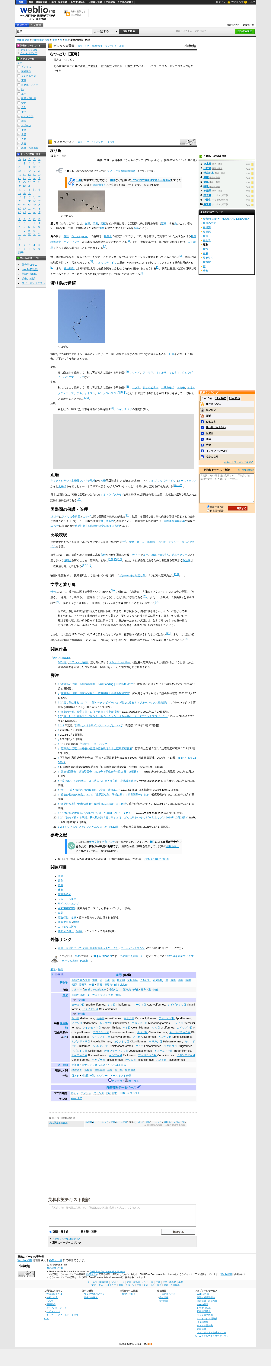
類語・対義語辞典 (38, 2)
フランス (99, 1093)
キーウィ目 (139, 1004)
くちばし (145, 980)
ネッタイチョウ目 (179, 1032)
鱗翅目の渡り (66, 931)
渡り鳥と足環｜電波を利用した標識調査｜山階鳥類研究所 (95, 693)
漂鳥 (60, 885)
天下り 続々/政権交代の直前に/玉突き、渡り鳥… (90, 789)
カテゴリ (117, 1080)
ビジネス (26, 66)
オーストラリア (187, 480)
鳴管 (180, 980)
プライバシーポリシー (57, 1308)
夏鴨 (205, 249)
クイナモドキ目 (91, 1027)
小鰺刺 (207, 199)
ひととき (211, 421)
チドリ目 (142, 1032)
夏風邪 (207, 231)
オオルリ (161, 372)
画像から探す (91, 1297)
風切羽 (121, 980)
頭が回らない (213, 404)
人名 (23, 139)
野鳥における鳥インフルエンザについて (99, 725)
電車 (23, 80)
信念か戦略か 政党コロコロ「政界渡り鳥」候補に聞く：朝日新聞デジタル (105, 794)
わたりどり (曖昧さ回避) (121, 171)
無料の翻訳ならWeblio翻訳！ (78, 13)
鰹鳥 (113, 1122)
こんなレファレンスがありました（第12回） (94, 826)
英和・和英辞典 (59, 2)
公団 (153, 554)
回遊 (60, 876)
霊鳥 (147, 1122)
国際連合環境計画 (174, 521)
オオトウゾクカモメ (112, 494)
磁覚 (60, 912)
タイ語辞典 (202, 1322)
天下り (136, 554)
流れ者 (162, 541)
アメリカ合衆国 (71, 516)
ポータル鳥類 (70, 960)
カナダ (87, 516)
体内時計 (69, 268)
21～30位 (234, 398)
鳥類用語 (130, 1070)
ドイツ (74, 1093)
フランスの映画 (78, 662)
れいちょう (156, 1122)
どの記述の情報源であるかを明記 (151, 180)
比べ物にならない (216, 427)
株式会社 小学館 (55, 1267)
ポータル (133, 1080)
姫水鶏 (207, 163)
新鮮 (208, 415)
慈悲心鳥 (208, 172)
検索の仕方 (52, 1297)
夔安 (205, 270)
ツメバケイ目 (101, 1046)
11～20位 (220, 398)
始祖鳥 (75, 1064)
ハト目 (127, 1027)
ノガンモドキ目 (186, 1055)
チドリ (128, 409)
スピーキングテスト (33, 283)
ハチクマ (68, 377)
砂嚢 (91, 984)
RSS (149, 1344)
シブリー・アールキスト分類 (114, 1075)
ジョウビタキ (150, 387)
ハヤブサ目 (98, 1059)
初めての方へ (233, 25)
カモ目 (100, 1018)
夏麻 (205, 253)
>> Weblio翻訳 (246, 470)
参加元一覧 (248, 25)
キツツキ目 (115, 1055)
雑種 (155, 989)
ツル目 (156, 1027)
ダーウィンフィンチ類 (100, 995)
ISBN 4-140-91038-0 (156, 859)
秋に (103, 66)
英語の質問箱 (29, 273)
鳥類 (77, 956)
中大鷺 (207, 195)
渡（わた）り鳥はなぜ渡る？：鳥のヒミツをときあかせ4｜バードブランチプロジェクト (115, 716)
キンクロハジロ (106, 393)
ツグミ (136, 387)
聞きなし (115, 989)
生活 (23, 111)
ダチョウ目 (78, 1004)
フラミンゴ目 (101, 1032)
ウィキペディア (64, 142)
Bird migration (80, 236)
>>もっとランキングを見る (238, 462)
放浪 (131, 541)
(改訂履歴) (91, 1274)
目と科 (75, 1075)
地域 (61, 66)
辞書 (21, 2)
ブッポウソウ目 (147, 1055)
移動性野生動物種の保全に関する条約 (97, 525)
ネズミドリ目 (79, 1050)
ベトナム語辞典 (205, 1325)
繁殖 (103, 223)
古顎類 (81, 999)
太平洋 (62, 486)
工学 (23, 93)
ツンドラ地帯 (87, 480)
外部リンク (108, 841)
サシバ (80, 377)
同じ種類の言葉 (40, 39)
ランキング (110, 46)
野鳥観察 (99, 1070)
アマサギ (148, 372)
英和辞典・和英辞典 (207, 1301)
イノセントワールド (217, 450)
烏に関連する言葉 (58, 1122)
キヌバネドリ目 (163, 1050)
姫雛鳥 (167, 1122)
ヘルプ (251, 2)
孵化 (136, 989)
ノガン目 (77, 1023)
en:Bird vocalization (95, 989)
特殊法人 (163, 554)
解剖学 (64, 982)
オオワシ (89, 393)
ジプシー (173, 541)
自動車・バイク (29, 84)
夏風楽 (207, 227)
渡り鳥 (127, 989)
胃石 (99, 984)
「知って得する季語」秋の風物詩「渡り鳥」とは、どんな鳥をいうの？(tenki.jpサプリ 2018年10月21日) (125, 817)
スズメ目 (161, 1059)
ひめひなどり (178, 1122)
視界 (107, 984)
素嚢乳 (83, 984)
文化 (23, 107)
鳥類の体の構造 (81, 980)
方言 (23, 143)
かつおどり (121, 1122)
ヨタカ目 (129, 1018)
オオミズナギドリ (106, 262)
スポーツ (26, 125)
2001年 (62, 662)
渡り (163, 223)
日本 (171, 354)
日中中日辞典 (77, 2)
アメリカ (86, 1093)
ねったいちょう (101, 1122)
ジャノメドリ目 (101, 1036)
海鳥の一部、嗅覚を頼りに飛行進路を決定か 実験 (90, 711)
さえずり (77, 989)
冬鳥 (59, 70)
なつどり (138, 1122)
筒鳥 (206, 181)
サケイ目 (177, 1023)
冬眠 (73, 917)
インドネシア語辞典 (207, 1318)
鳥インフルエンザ (68, 903)
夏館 (205, 236)
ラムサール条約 (67, 899)
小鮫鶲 (207, 168)
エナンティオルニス (93, 1064)
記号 (21, 252)
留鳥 (136, 227)
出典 (78, 180)
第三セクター (179, 554)
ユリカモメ (167, 387)
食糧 (87, 223)
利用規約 (51, 1304)
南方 (109, 66)
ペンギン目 (165, 1036)
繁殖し (94, 66)
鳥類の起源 (78, 995)
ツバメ (136, 372)
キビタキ (174, 372)
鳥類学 (108, 236)
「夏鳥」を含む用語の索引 (66, 1238)
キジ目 (75, 1018)
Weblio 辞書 (237, 2)
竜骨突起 (132, 980)
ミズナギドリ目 (81, 1041)
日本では (130, 66)
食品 (23, 134)
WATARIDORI (61, 657)
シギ (119, 409)
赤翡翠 (207, 190)
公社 (145, 554)
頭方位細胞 (64, 921)
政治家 (186, 560)
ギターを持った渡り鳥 (132, 575)
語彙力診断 (28, 278)
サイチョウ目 (79, 1055)
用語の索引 (97, 46)
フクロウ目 (170, 1046)
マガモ (181, 387)
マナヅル (76, 393)
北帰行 (85, 743)
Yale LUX (76, 1098)
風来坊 (151, 541)
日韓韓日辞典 (95, 2)
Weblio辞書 (226, 1274)
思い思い (211, 409)
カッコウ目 (106, 1023)
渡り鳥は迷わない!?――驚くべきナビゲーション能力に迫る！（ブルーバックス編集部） (116, 702)
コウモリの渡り (67, 926)
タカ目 (139, 1046)
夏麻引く (208, 257)
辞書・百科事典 (29, 148)
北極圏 (75, 480)
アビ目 (137, 1036)
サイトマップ (53, 1311)
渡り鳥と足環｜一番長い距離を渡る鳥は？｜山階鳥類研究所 (96, 748)
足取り (209, 433)
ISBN (181, 757)
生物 (54, 39)
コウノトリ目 (121, 1041)
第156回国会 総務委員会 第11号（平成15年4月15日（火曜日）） (101, 771)
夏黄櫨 (207, 262)
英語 (66, 236)
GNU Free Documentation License (107, 1271)
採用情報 (163, 1301)
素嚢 (74, 984)
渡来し (84, 66)
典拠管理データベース (121, 1087)
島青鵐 (207, 204)
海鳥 (118, 995)
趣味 (23, 121)
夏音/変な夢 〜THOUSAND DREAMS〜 (226, 218)
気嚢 (173, 980)
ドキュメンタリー (119, 662)
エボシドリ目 (140, 1023)
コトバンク (100, 743)
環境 (95, 223)
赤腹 (206, 177)
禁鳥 (110, 1070)
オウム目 (130, 1059)
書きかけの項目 (103, 956)
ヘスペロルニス (117, 1064)
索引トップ (83, 46)
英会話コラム (29, 264)
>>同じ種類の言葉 (153, 1125)
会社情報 (163, 1297)
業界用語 (26, 71)
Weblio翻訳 (202, 1304)
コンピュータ (28, 75)
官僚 (103, 554)
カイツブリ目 (185, 1027)
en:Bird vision (118, 984)
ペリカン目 (155, 1041)
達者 (208, 439)
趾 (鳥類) (158, 980)
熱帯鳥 (88, 1122)
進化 (65, 995)
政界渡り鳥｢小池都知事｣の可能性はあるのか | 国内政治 (93, 803)
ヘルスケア (27, 116)
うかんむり (212, 456)
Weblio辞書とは (54, 1294)
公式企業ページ (167, 1294)
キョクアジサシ (59, 480)
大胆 (208, 444)
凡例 (121, 46)
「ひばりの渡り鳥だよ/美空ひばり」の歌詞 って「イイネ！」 (97, 812)
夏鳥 (53, 155)
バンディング (71, 241)
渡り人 (141, 541)
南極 (103, 480)
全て (20, 63)
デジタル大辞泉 (64, 45)
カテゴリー (110, 142)
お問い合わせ (128, 1294)
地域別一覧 (88, 1075)
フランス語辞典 (205, 1315)
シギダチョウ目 (177, 1004)
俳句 (53, 591)
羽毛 (107, 980)
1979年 (54, 525)
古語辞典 (110, 2)
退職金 (68, 560)
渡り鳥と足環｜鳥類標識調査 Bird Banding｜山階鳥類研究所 (97, 684)
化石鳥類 (62, 1065)
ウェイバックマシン (133, 948)
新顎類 (81, 1013)
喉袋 (188, 980)
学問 (23, 102)
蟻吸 (206, 186)
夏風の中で (209, 223)
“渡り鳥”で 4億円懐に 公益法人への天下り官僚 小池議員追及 (98, 780)
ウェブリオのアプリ (94, 1294)
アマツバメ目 (167, 1018)
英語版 (76, 922)
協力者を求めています (180, 956)
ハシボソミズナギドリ (162, 480)
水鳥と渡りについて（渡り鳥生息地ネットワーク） (88, 948)
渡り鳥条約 (107, 521)
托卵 (143, 989)
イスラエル (133, 1093)
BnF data (111, 1093)
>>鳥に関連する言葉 (175, 1125)
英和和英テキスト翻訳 (69, 1199)
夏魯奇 (207, 240)
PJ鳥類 (84, 960)
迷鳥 (60, 889)
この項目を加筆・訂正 (133, 956)
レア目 (112, 1004)
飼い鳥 (119, 1070)
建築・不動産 (28, 98)
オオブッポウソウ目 (116, 1050)
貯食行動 (63, 917)
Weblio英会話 (30, 269)
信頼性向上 (99, 184)
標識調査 (77, 1070)
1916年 (54, 516)
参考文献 (94, 841)
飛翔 (94, 980)
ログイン (221, 2)
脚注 (112, 180)
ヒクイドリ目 (90, 1009)
